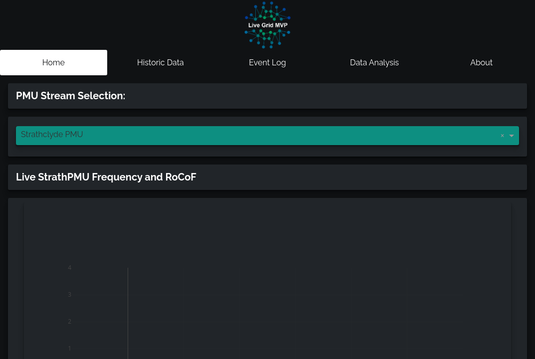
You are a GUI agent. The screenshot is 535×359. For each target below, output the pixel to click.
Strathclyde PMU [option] (52, 134)
